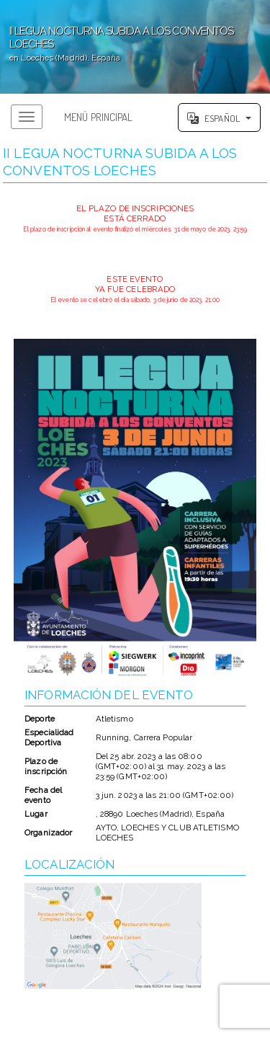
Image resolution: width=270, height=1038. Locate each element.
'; (135, 47)
